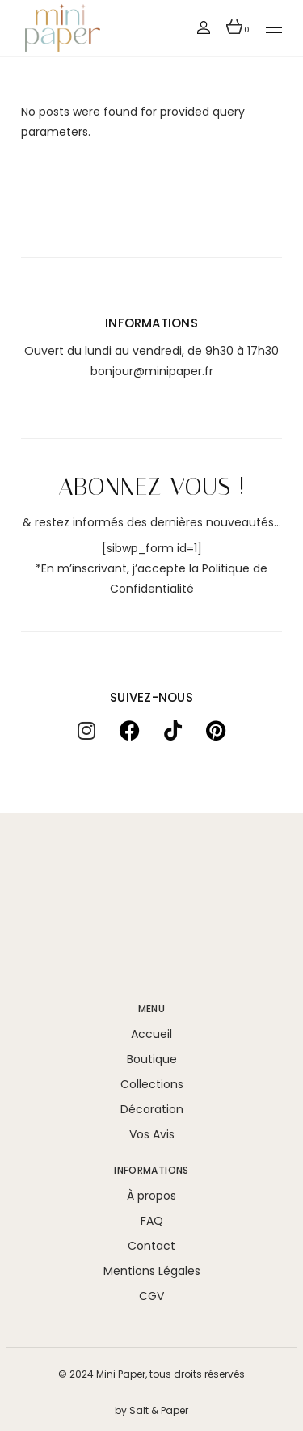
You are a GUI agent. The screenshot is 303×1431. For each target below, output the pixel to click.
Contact (151, 1246)
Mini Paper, (121, 1374)
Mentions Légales (151, 1271)
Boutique (152, 1059)
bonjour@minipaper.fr (151, 371)
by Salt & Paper (151, 1410)
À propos (151, 1196)
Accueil (151, 1034)
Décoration (151, 1109)
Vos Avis (152, 1134)
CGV (151, 1296)
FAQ (152, 1221)
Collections (151, 1084)
